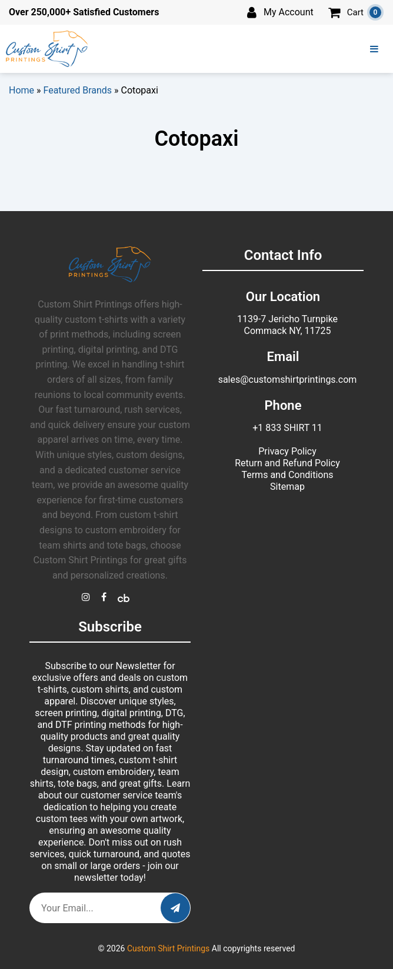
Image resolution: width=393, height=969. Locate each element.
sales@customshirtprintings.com (287, 379)
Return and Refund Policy (287, 463)
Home (21, 90)
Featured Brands (78, 90)
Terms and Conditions (287, 474)
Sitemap (287, 486)
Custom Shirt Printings (168, 948)
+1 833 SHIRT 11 (287, 427)
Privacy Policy (287, 451)
